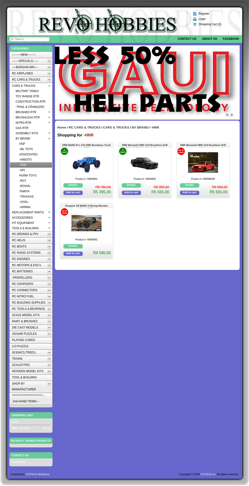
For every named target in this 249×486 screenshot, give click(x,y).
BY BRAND (140, 127)
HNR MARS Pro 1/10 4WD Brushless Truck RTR (86, 145)
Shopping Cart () (210, 24)
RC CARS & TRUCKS (85, 127)
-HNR (155, 127)
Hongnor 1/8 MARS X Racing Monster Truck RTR (86, 206)
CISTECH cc (208, 474)
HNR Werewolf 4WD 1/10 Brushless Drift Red (203, 145)
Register (204, 13)
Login (202, 19)
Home (61, 127)
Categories (20, 48)
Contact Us (19, 461)
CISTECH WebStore (37, 474)
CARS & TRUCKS (116, 127)
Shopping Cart (22, 415)
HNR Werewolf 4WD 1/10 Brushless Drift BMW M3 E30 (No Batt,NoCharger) (144, 145)
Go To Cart (20, 428)
